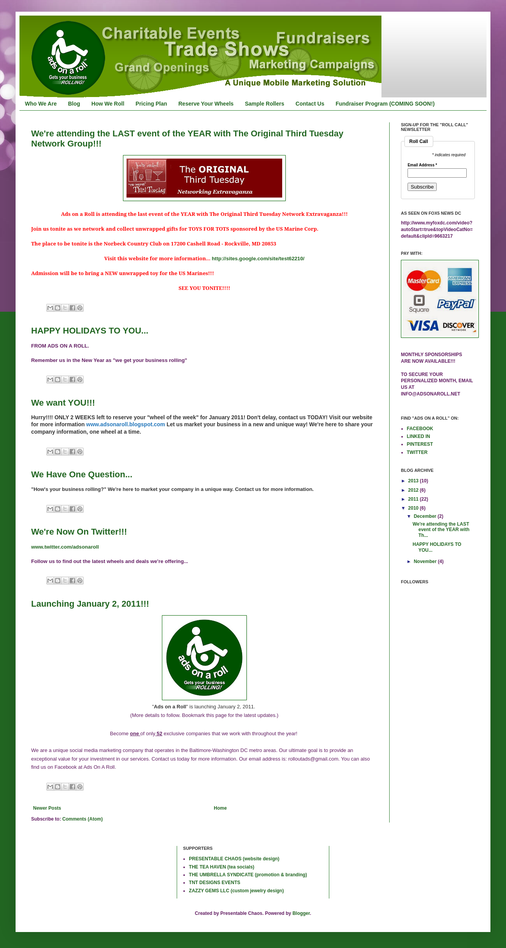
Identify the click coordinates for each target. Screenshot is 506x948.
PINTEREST (420, 444)
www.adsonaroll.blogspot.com (125, 424)
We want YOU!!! (63, 403)
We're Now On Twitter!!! (79, 532)
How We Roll (108, 104)
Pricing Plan (151, 104)
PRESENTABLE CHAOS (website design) (234, 858)
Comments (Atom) (82, 819)
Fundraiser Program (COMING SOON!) (385, 104)
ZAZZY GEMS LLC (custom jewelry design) (236, 890)
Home (220, 808)
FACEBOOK (420, 428)
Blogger (301, 913)
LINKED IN (418, 436)
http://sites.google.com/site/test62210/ (258, 258)
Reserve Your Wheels (206, 104)
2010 (414, 508)
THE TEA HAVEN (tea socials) (221, 867)
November (426, 561)
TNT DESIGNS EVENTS (214, 882)
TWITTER (417, 452)
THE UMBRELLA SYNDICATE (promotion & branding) (248, 874)
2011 (414, 499)
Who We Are (41, 104)
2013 (414, 481)
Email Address (422, 165)
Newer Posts (47, 808)
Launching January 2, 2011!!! (90, 604)
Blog (74, 104)
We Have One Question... (81, 474)
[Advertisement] (56, 871)
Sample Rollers (264, 104)
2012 (414, 490)
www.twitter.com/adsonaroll (65, 547)
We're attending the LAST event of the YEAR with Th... (441, 529)
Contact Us (309, 104)
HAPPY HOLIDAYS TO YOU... (89, 330)
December (425, 516)
